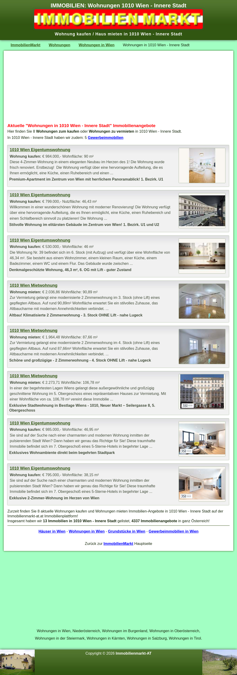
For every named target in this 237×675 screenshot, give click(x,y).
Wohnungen (59, 45)
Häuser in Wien (51, 531)
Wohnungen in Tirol (185, 638)
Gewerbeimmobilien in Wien (173, 531)
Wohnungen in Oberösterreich (174, 631)
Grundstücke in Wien (126, 531)
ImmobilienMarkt (25, 45)
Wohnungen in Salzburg (147, 638)
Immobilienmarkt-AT (134, 653)
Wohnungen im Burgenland (124, 631)
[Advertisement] (118, 86)
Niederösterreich (86, 631)
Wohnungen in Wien (97, 45)
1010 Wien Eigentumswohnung (40, 149)
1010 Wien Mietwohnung (33, 285)
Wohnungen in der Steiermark (59, 638)
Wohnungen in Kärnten (106, 638)
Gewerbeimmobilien (106, 137)
